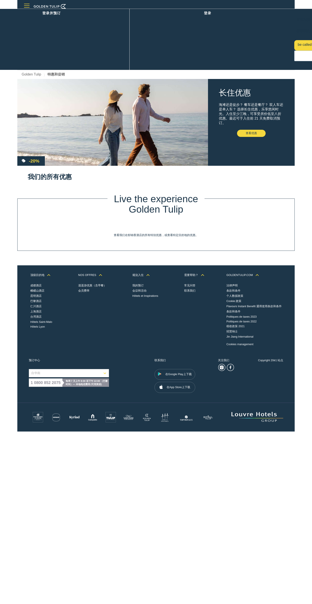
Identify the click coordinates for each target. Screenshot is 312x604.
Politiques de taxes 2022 (241, 494)
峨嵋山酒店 (38, 463)
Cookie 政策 (233, 473)
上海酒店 (36, 484)
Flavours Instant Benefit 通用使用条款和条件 (253, 478)
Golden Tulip (31, 24)
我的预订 (139, 458)
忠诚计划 (99, 14)
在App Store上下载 (174, 559)
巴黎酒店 (36, 473)
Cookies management (239, 516)
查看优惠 (251, 83)
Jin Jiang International (239, 509)
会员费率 (84, 463)
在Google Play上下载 (175, 546)
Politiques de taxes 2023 (241, 489)
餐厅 (51, 14)
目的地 (38, 14)
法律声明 (231, 458)
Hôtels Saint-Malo (41, 494)
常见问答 (191, 458)
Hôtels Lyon (38, 499)
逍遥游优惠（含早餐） (93, 458)
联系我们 (191, 463)
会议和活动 (67, 14)
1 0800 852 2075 (46, 555)
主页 (25, 14)
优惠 (84, 14)
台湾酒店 (36, 489)
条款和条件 (233, 463)
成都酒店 (36, 458)
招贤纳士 (231, 504)
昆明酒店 (36, 468)
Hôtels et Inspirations (146, 468)
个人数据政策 (234, 468)
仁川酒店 (36, 478)
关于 (113, 14)
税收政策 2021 (235, 498)
